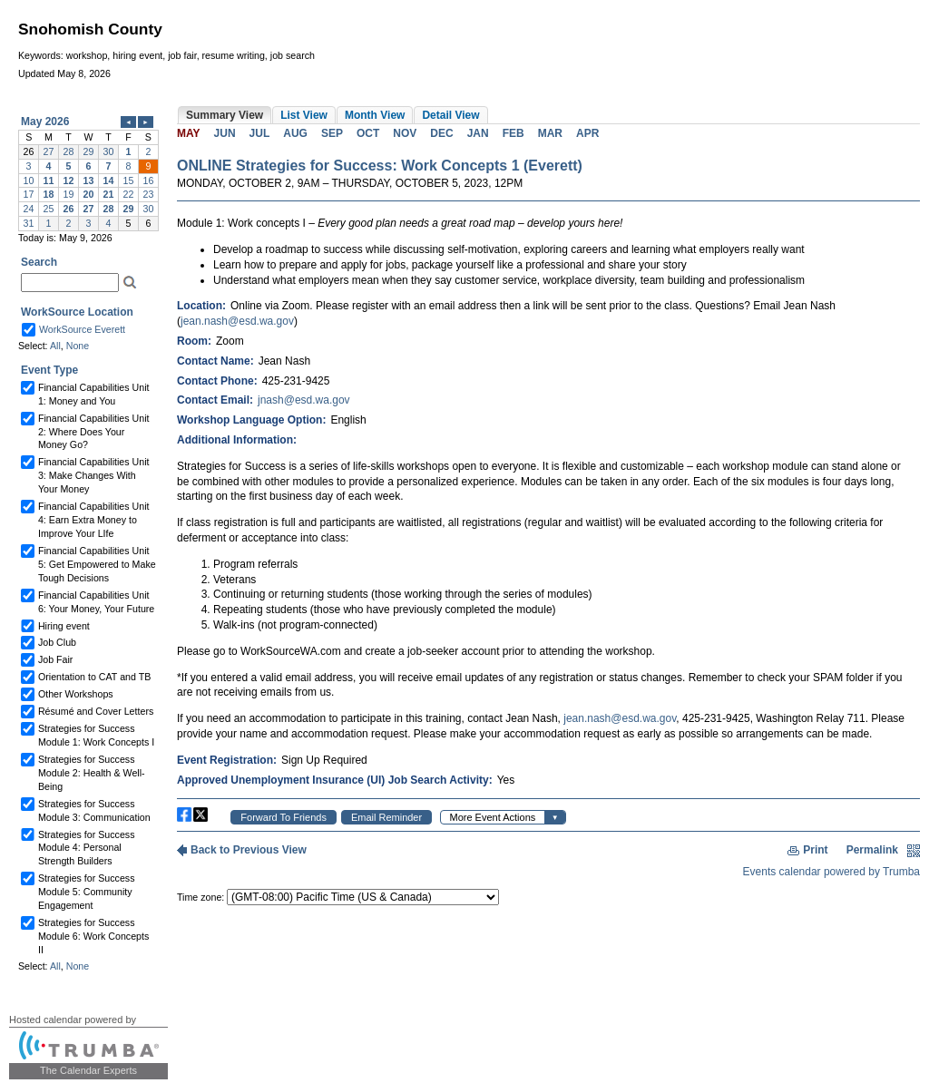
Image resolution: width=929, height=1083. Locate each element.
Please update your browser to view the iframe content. (88, 172)
